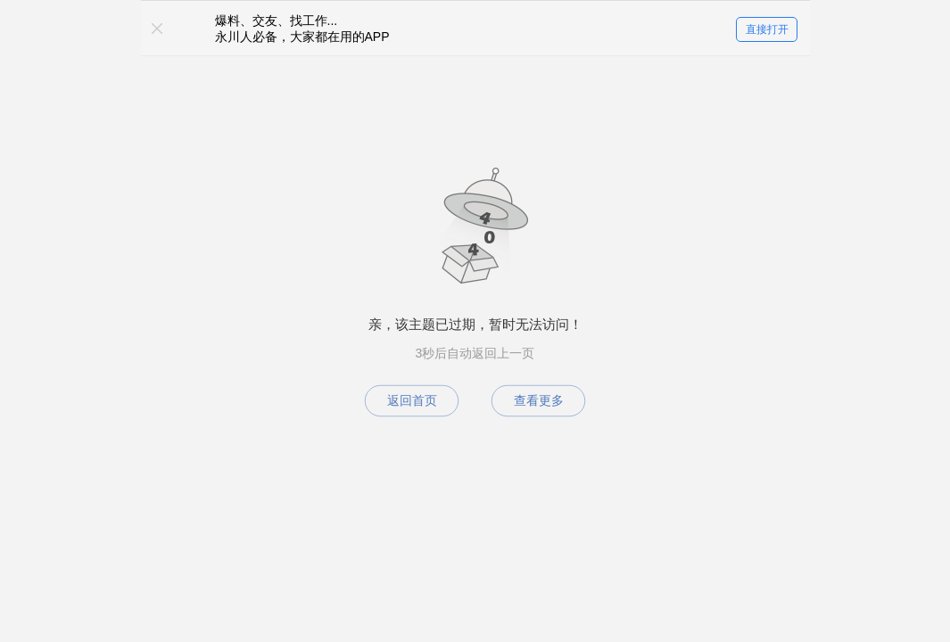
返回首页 (412, 400)
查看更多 (539, 400)
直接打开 (767, 29)
